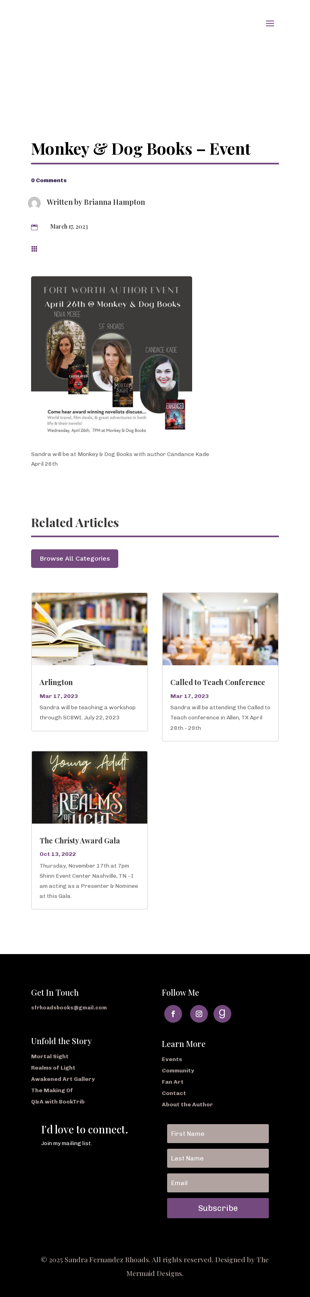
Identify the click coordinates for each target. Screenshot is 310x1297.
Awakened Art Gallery (63, 1079)
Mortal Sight (50, 1056)
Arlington (56, 682)
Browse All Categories (75, 558)
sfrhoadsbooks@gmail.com (69, 1008)
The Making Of (52, 1090)
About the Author (187, 1104)
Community (178, 1070)
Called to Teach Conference (217, 682)
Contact (174, 1093)
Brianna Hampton (114, 202)
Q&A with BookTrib (58, 1101)
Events (172, 1059)
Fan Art (173, 1081)
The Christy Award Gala (80, 840)
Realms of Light (53, 1067)
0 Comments (49, 180)
